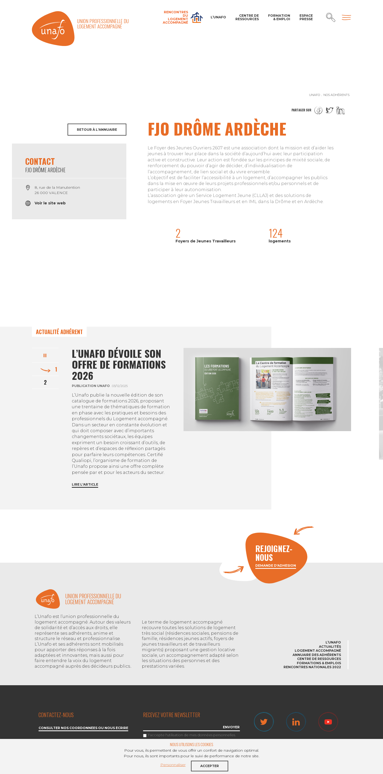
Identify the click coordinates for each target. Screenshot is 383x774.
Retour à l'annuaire (97, 130)
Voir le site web (50, 203)
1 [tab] (56, 369)
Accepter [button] (209, 766)
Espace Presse (306, 17)
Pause (45, 354)
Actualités (330, 647)
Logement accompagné (318, 651)
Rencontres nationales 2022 (312, 667)
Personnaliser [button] (173, 764)
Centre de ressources (247, 17)
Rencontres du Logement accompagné (175, 17)
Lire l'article (85, 484)
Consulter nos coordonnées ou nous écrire (83, 728)
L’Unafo (218, 17)
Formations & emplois (319, 663)
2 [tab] (45, 382)
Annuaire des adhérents (317, 655)
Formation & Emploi (279, 17)
